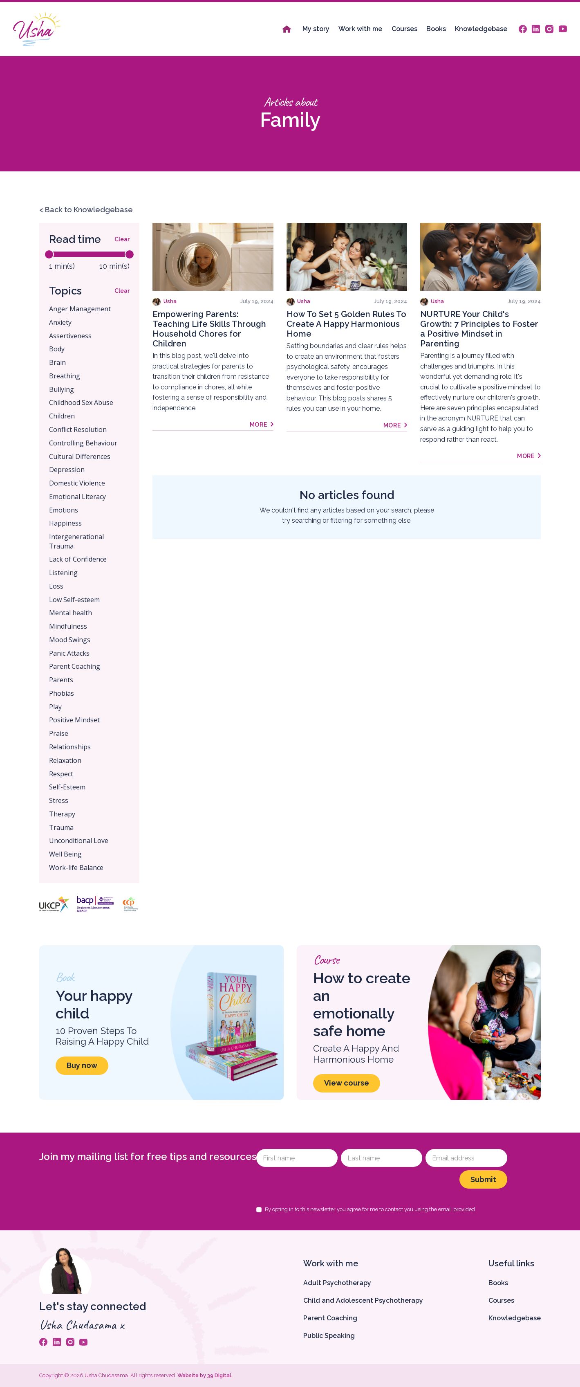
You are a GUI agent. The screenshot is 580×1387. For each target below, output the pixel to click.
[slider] (49, 254)
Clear (122, 239)
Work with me (360, 29)
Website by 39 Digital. (205, 1375)
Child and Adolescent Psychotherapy (363, 1300)
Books (436, 29)
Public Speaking (329, 1336)
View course (346, 1083)
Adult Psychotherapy (337, 1283)
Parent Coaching (330, 1318)
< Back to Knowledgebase (86, 209)
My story (315, 29)
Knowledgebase (481, 29)
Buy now (82, 1065)
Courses (404, 29)
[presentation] (318, 1186)
